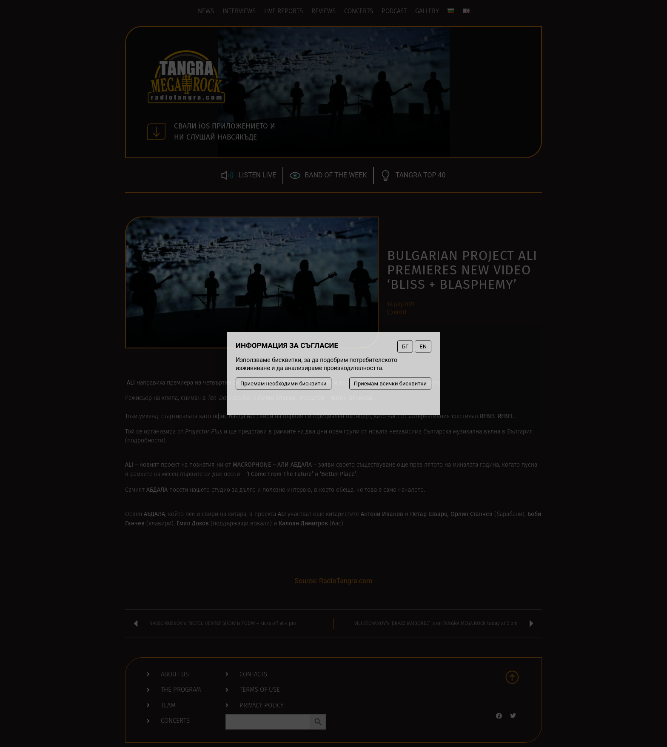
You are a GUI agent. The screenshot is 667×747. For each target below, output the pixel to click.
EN (423, 346)
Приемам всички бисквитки (390, 383)
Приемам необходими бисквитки (283, 383)
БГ (405, 346)
